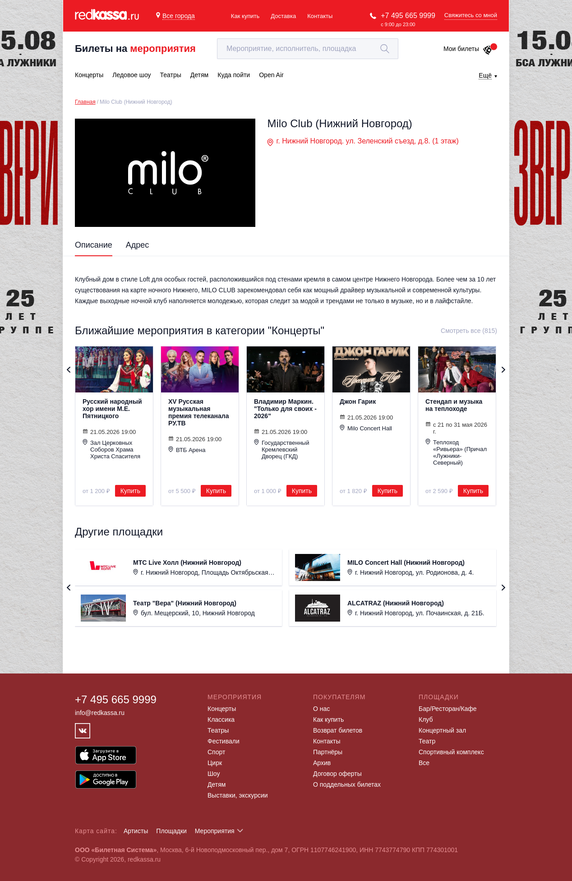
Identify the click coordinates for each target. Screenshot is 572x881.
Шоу (214, 773)
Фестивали (224, 741)
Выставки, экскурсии (238, 795)
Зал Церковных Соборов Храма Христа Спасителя (111, 449)
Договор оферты (337, 773)
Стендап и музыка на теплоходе (453, 405)
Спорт (216, 752)
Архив (322, 762)
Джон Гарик (358, 401)
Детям (217, 784)
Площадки (171, 831)
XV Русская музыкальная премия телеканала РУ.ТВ (198, 412)
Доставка (283, 16)
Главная (85, 102)
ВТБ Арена (186, 449)
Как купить (245, 16)
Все (424, 762)
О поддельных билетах (347, 784)
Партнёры (327, 752)
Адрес (137, 244)
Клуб (426, 719)
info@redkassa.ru (100, 712)
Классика (221, 719)
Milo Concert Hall (366, 428)
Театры (218, 730)
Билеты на (135, 48)
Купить (130, 490)
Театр (427, 741)
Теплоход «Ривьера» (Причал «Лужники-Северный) (456, 452)
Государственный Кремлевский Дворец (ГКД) (281, 449)
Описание (93, 244)
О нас (321, 708)
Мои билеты (468, 48)
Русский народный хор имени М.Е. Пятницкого (112, 409)
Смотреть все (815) (469, 330)
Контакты (319, 16)
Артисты (136, 831)
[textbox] (307, 48)
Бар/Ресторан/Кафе (448, 708)
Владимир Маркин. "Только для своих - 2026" (285, 409)
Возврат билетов (337, 730)
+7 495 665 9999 (408, 15)
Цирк (215, 762)
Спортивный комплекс (451, 752)
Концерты (222, 708)
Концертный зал (442, 730)
